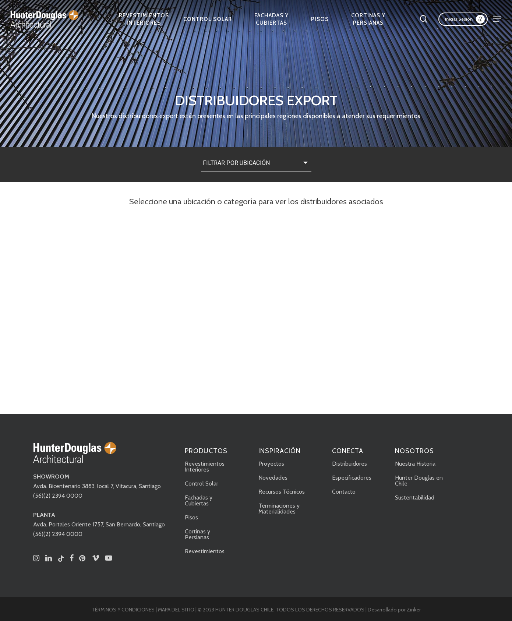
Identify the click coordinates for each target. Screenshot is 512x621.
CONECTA (347, 451)
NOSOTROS (414, 451)
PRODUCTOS (206, 451)
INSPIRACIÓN (279, 451)
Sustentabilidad (414, 497)
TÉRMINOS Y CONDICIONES (123, 609)
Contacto (344, 491)
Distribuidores (349, 463)
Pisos (191, 517)
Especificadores (351, 477)
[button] (497, 19)
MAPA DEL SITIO (176, 609)
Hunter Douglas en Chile (419, 480)
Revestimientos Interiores (205, 466)
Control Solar (201, 483)
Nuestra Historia (415, 463)
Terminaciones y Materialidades (279, 508)
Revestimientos (205, 551)
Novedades (272, 477)
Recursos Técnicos (281, 491)
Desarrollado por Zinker (394, 609)
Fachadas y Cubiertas (198, 500)
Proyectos (271, 463)
